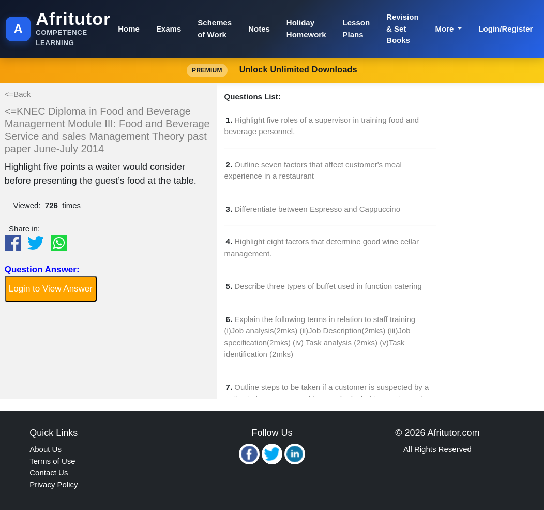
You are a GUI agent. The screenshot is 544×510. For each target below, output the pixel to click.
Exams (168, 28)
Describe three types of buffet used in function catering (327, 286)
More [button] (445, 28)
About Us (45, 449)
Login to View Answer (51, 289)
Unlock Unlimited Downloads (272, 70)
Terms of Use (52, 461)
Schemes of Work (215, 28)
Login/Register (505, 28)
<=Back (18, 94)
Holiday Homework (306, 28)
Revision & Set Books (402, 28)
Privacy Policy (53, 484)
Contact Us (48, 472)
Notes (259, 28)
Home (129, 28)
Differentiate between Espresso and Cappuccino (317, 209)
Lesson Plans (356, 28)
